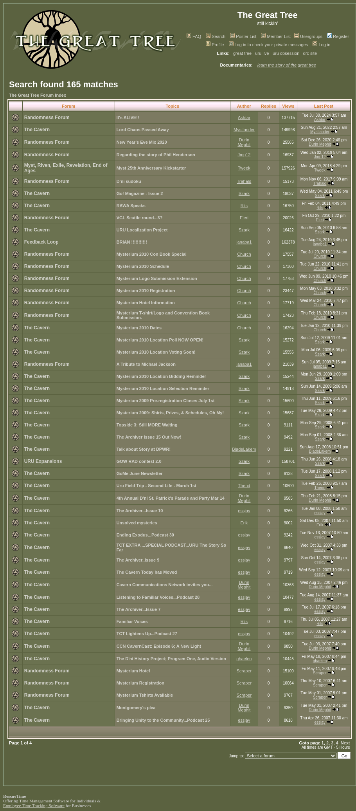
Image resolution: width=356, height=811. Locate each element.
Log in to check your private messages (268, 44)
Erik (244, 522)
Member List (276, 36)
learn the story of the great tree (286, 65)
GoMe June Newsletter (140, 473)
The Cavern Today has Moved (147, 572)
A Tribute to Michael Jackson (146, 364)
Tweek (244, 168)
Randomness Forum (47, 117)
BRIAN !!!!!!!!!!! (132, 242)
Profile (215, 44)
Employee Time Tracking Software (34, 805)
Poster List (243, 36)
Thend (244, 485)
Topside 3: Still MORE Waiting (147, 425)
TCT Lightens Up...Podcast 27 (147, 633)
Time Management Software (44, 800)
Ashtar (244, 117)
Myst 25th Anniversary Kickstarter (151, 168)
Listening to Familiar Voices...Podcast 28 (158, 597)
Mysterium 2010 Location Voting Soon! (156, 352)
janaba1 (244, 242)
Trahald (244, 181)
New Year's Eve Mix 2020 (142, 142)
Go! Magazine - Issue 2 (140, 193)
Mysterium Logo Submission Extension (157, 278)
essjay (244, 510)
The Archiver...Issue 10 (140, 510)
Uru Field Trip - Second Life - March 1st (156, 485)
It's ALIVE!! (128, 117)
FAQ (194, 36)
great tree (242, 53)
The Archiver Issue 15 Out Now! (149, 437)
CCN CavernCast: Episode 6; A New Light (159, 646)
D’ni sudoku (129, 181)
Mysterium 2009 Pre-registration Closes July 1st (166, 400)
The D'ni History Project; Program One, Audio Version (171, 658)
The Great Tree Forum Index (37, 95)
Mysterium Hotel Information (146, 302)
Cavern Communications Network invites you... (165, 584)
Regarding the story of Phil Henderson (156, 154)
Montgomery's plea (136, 707)
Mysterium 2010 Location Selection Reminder (163, 388)
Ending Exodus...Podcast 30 (145, 535)
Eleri (244, 217)
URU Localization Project (142, 230)
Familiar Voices (132, 621)
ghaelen (244, 658)
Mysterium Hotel (133, 670)
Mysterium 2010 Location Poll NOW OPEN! (160, 340)
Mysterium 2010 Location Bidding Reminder (161, 376)
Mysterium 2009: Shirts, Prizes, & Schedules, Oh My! (170, 412)
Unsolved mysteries (137, 522)
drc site (310, 53)
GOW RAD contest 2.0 (139, 461)
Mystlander (244, 129)
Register (338, 36)
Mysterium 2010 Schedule (143, 266)
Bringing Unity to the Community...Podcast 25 (163, 720)
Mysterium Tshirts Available (145, 695)
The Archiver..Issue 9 (138, 560)
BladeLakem (244, 449)
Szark (244, 193)
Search (215, 36)
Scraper (244, 670)
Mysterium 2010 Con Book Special (152, 254)
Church (244, 254)
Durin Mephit (243, 142)
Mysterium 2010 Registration (146, 290)
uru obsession (286, 53)
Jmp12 (243, 154)
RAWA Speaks (131, 205)
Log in (321, 44)
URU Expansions (43, 461)
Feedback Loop (41, 242)
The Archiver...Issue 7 (139, 609)
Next (345, 743)
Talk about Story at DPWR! (144, 449)
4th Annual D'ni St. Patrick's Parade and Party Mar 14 (171, 498)
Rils (244, 205)
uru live (262, 53)
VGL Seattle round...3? (140, 217)
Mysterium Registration (140, 683)
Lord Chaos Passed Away (143, 129)
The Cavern (37, 129)
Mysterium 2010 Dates (139, 327)
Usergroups (308, 36)
